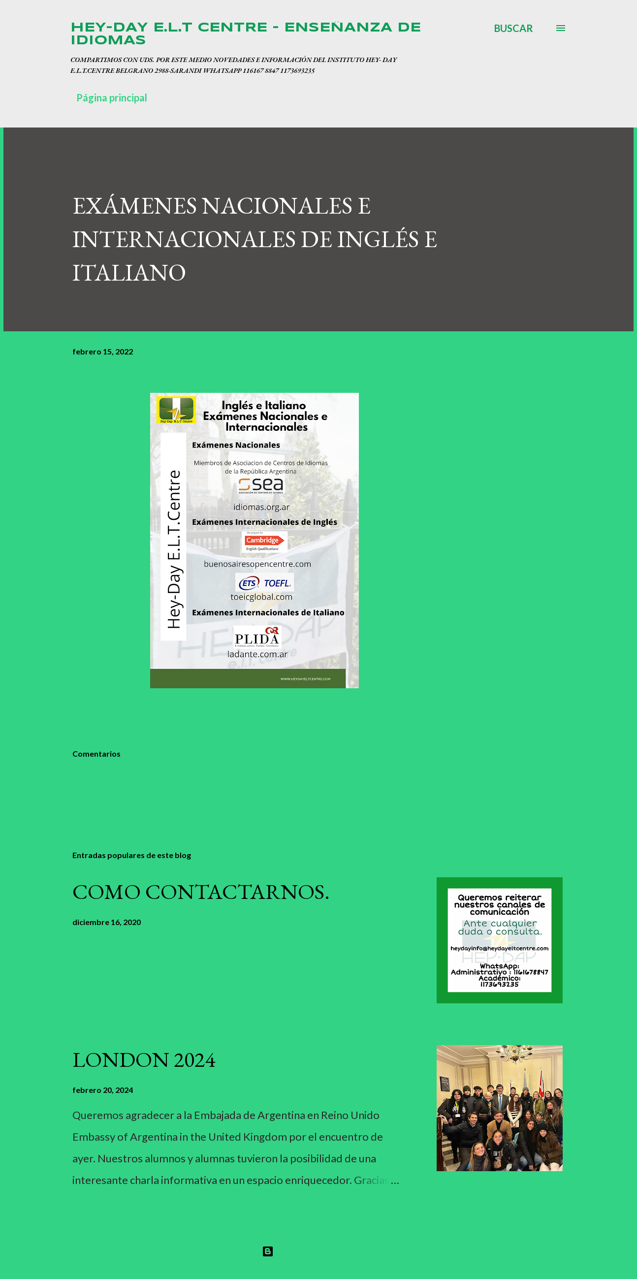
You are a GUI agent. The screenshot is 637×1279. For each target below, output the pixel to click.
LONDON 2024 (143, 1059)
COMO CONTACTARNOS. (201, 891)
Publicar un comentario (111, 787)
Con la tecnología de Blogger (318, 1251)
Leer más (383, 956)
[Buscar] (513, 28)
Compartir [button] (416, 731)
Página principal (111, 97)
